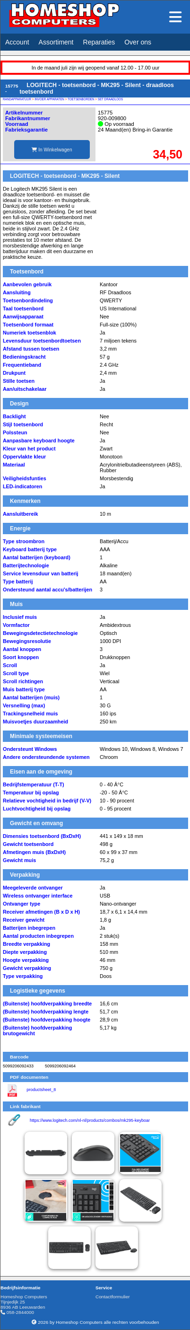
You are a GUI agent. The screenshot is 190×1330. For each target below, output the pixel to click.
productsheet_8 (41, 1089)
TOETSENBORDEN (81, 99)
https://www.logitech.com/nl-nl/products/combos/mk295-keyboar (90, 1120)
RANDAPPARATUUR (17, 99)
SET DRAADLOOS (110, 99)
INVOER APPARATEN (49, 99)
